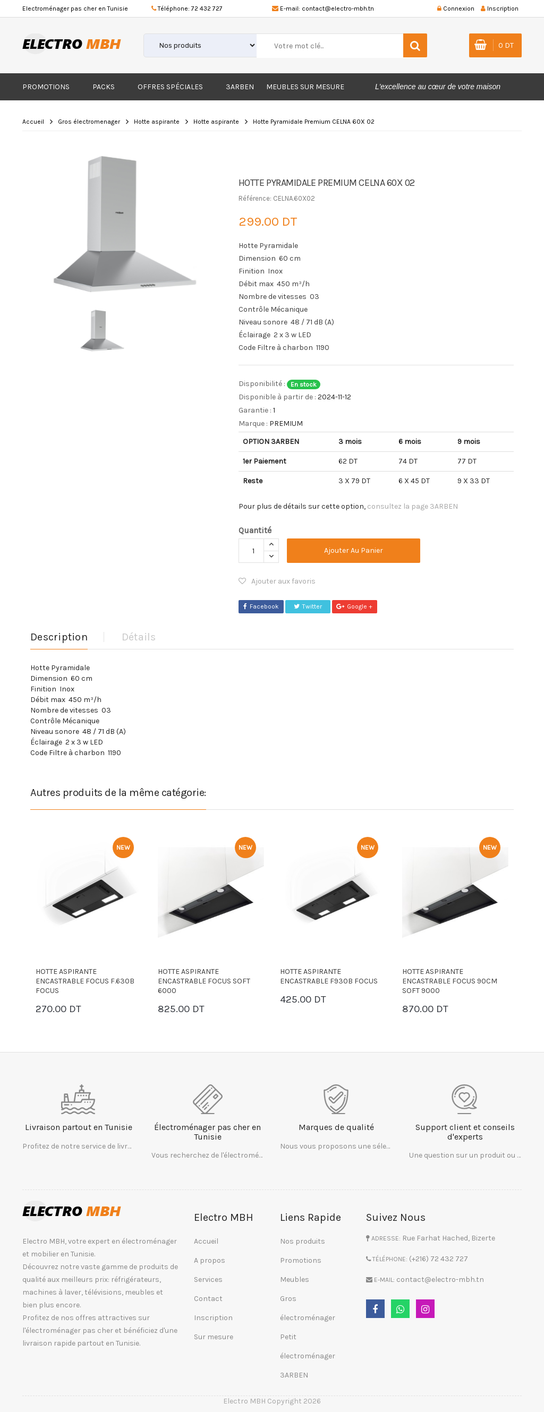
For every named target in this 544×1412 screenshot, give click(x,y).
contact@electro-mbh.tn (338, 8)
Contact (208, 1298)
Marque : (253, 423)
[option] (126, 224)
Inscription (213, 1317)
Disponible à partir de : (277, 396)
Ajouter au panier (353, 550)
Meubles (294, 1279)
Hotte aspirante (157, 121)
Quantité (255, 530)
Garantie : (255, 410)
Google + (354, 606)
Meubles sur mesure (305, 86)
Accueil (33, 121)
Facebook (261, 606)
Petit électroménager (307, 1346)
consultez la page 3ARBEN (412, 506)
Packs (103, 86)
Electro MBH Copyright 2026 (272, 1401)
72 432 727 (207, 8)
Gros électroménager (307, 1308)
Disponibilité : (262, 383)
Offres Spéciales (170, 86)
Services (208, 1279)
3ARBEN (240, 86)
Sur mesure (213, 1336)
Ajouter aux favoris (277, 581)
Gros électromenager (89, 121)
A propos (209, 1260)
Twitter (308, 606)
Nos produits (302, 1241)
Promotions (46, 86)
